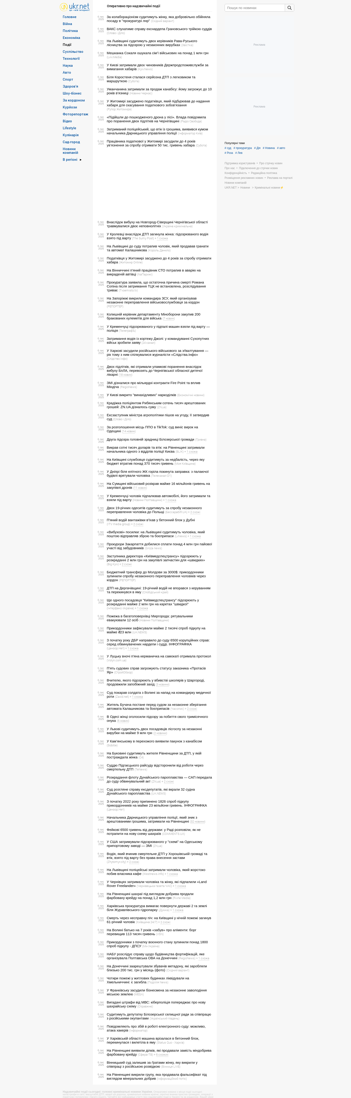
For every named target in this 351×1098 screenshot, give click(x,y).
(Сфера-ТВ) (145, 1054)
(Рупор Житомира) (119, 109)
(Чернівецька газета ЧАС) (154, 886)
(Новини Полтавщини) (147, 500)
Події (67, 44)
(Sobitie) (112, 745)
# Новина (269, 148)
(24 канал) (148, 343)
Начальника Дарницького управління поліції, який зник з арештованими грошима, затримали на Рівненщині (152, 819)
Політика (70, 30)
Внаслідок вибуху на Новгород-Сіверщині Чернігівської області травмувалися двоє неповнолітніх (157, 224)
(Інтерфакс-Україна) (120, 608)
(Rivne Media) (181, 898)
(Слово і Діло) (116, 33)
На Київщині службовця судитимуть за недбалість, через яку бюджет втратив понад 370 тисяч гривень (155, 461)
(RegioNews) (128, 387)
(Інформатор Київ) (190, 133)
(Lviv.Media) (114, 57)
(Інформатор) (138, 1030)
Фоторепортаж (75, 114)
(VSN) (160, 934)
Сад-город (71, 142)
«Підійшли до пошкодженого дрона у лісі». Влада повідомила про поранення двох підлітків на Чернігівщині (156, 119)
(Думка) (164, 910)
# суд (228, 148)
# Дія (257, 148)
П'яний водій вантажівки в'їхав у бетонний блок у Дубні (151, 520)
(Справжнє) (145, 1006)
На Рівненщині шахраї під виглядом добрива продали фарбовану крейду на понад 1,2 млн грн (150, 896)
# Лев (238, 153)
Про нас (230, 168)
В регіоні (70, 159)
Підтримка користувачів (240, 163)
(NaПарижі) (145, 274)
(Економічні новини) (190, 395)
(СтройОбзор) (123, 672)
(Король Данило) (159, 250)
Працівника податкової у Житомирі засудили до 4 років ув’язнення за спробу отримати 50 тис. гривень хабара (151, 143)
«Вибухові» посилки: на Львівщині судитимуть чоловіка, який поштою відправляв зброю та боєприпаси (156, 534)
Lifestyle (69, 128)
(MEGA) (139, 994)
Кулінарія (71, 135)
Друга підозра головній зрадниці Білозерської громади (150, 439)
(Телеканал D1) (161, 475)
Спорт (68, 79)
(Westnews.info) (153, 874)
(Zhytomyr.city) (116, 862)
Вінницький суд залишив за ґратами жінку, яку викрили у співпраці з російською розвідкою (152, 1064)
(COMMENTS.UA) (173, 834)
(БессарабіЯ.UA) (176, 512)
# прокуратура (243, 148)
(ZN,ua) (161, 407)
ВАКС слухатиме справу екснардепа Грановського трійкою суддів (159, 29)
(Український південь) (164, 1018)
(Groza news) (153, 548)
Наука (68, 65)
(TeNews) (141, 769)
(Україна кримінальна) (177, 226)
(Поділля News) (157, 982)
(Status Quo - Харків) (170, 1042)
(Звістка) (187, 45)
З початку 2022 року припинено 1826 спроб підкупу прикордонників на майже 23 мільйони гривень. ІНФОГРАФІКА (157, 803)
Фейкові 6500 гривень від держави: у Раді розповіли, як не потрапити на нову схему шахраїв (154, 832)
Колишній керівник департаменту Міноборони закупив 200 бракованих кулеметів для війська (153, 316)
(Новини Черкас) (140, 93)
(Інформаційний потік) (172, 1078)
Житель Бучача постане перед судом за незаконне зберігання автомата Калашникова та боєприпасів (157, 706)
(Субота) (133, 81)
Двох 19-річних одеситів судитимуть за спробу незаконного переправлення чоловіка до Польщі (154, 510)
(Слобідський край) (155, 592)
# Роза (229, 153)
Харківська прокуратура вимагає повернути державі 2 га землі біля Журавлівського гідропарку (157, 908)
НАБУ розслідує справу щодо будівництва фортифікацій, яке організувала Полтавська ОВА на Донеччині (155, 956)
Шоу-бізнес (72, 93)
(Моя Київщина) (185, 463)
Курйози (70, 107)
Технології (71, 58)
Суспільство (73, 51)
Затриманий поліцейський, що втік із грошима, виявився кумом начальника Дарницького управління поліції (157, 131)
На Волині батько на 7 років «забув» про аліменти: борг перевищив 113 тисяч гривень (151, 932)
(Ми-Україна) (151, 946)
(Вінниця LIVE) (170, 1066)
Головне (69, 17)
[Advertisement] (154, 183)
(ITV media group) (118, 524)
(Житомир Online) (131, 262)
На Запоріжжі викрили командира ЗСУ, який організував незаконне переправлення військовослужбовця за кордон (153, 300)
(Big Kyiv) (113, 564)
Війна (67, 23)
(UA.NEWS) (139, 632)
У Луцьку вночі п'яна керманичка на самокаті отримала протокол (159, 656)
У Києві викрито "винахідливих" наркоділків (141, 395)
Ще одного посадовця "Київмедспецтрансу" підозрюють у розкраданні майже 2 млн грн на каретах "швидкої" (153, 602)
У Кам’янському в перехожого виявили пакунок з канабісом (154, 741)
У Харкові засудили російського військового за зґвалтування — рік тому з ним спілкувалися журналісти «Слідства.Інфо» (157, 353)
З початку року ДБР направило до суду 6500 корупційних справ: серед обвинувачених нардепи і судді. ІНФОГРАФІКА (158, 642)
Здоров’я (70, 86)
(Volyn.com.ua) (116, 660)
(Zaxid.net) (122, 696)
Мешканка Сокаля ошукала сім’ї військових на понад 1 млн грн (158, 53)
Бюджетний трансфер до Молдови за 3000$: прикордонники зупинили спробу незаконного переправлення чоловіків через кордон (156, 576)
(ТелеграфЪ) (127, 330)
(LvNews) (181, 536)
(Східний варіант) (162, 21)
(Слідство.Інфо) (117, 359)
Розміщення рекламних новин (244, 178)
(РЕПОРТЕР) (115, 306)
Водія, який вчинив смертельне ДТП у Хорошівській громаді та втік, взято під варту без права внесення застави (157, 856)
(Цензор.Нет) (116, 648)
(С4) (141, 757)
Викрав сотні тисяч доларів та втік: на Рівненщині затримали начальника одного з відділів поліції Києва (155, 449)
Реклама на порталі (279, 178)
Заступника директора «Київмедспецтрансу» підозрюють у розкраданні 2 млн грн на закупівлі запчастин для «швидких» (156, 558)
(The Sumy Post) (143, 238)
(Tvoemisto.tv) (128, 290)
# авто (281, 148)
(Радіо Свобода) (191, 121)
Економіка (71, 37)
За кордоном (74, 100)
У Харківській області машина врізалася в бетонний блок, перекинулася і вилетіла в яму (153, 1040)
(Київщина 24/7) (146, 922)
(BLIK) (180, 451)
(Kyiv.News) (145, 69)
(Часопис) (177, 709)
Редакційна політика (264, 173)
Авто (67, 72)
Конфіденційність (236, 173)
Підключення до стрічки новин (258, 168)
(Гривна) (201, 439)
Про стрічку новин (270, 163)
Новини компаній (70, 150)
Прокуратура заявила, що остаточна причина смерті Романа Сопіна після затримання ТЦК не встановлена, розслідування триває (156, 286)
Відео (67, 121)
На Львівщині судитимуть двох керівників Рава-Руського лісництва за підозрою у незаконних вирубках (152, 43)
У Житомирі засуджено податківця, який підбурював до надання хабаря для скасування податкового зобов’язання (158, 103)
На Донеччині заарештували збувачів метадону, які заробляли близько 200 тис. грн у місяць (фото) (157, 968)
